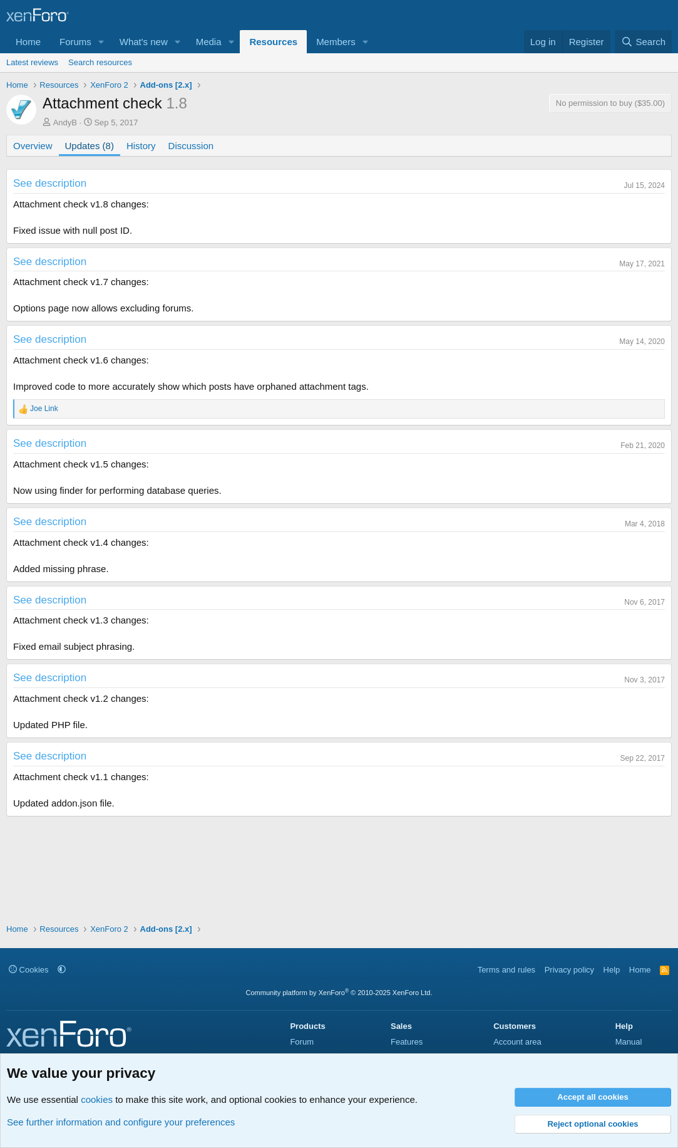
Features (407, 1041)
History (141, 145)
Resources (273, 41)
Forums (75, 41)
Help (612, 969)
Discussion (191, 145)
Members (336, 41)
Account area (517, 1041)
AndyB (65, 122)
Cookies (29, 969)
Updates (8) (89, 145)
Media (209, 41)
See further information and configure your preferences (121, 1122)
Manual (628, 1041)
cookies (97, 1099)
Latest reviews (32, 62)
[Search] (643, 41)
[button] (101, 41)
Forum (302, 1041)
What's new (144, 41)
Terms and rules (506, 969)
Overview (33, 145)
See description (49, 183)
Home (28, 41)
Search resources (100, 62)
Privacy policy (569, 969)
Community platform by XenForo (339, 992)
